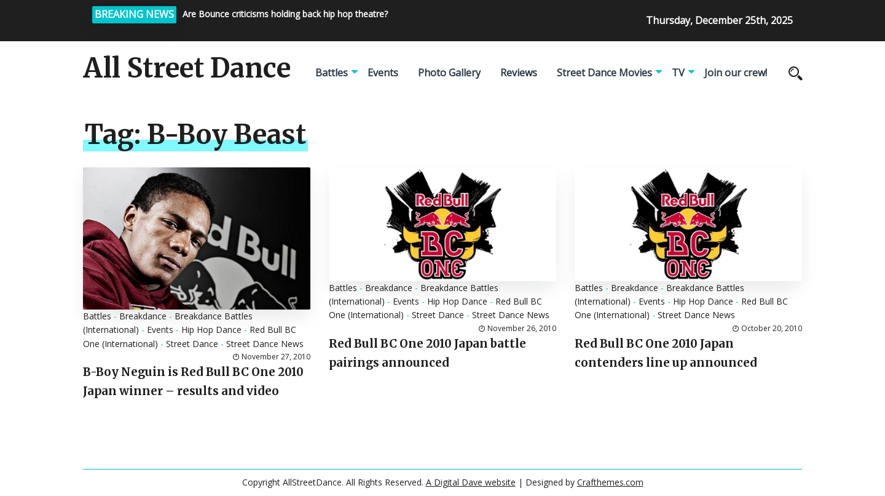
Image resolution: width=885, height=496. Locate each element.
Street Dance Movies (604, 72)
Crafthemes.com (610, 482)
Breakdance (143, 316)
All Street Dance (187, 68)
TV (678, 72)
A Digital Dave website (471, 482)
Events (383, 72)
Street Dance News (265, 344)
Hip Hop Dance (211, 329)
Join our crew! (735, 72)
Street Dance (192, 344)
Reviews (518, 72)
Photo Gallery (449, 72)
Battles (331, 72)
